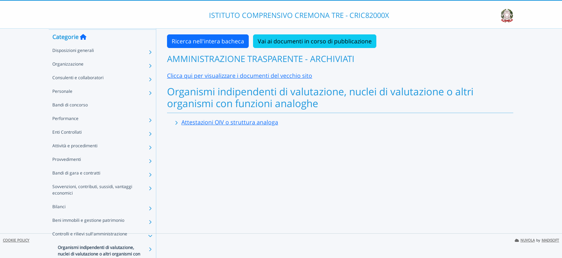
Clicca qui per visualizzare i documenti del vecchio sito (239, 76)
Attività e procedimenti (74, 159)
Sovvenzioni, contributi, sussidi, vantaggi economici (92, 203)
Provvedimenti (66, 173)
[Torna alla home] (83, 50)
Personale (62, 105)
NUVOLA (525, 240)
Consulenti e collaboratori (78, 91)
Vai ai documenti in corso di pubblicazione (315, 41)
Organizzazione (68, 78)
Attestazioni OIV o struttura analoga (229, 122)
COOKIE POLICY (16, 240)
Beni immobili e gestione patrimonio (88, 234)
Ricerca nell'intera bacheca (208, 41)
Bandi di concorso (70, 118)
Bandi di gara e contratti (76, 186)
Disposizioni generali (73, 64)
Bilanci (59, 220)
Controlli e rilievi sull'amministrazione (89, 247)
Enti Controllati (67, 146)
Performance (65, 132)
